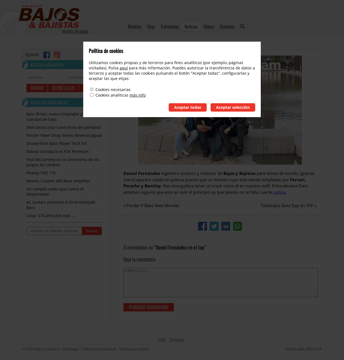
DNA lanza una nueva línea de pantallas (63, 127)
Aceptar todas (187, 107)
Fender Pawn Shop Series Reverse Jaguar (64, 135)
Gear (151, 26)
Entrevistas (170, 26)
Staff (162, 339)
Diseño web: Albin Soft (303, 348)
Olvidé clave (63, 88)
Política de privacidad (98, 348)
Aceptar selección (233, 107)
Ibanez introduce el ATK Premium (57, 151)
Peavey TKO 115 (41, 172)
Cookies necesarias (113, 89)
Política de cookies (134, 348)
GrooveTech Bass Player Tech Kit (56, 143)
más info (138, 95)
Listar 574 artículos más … (50, 215)
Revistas (134, 26)
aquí (124, 68)
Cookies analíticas (111, 95)
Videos (208, 26)
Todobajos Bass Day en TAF (286, 205)
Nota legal (70, 348)
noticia (279, 192)
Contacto (227, 26)
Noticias (191, 26)
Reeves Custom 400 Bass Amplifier (58, 180)
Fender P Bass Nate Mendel (153, 205)
